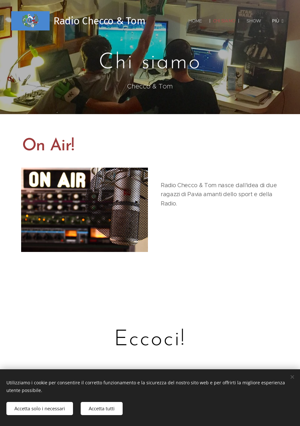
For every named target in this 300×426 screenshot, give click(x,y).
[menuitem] (195, 21)
